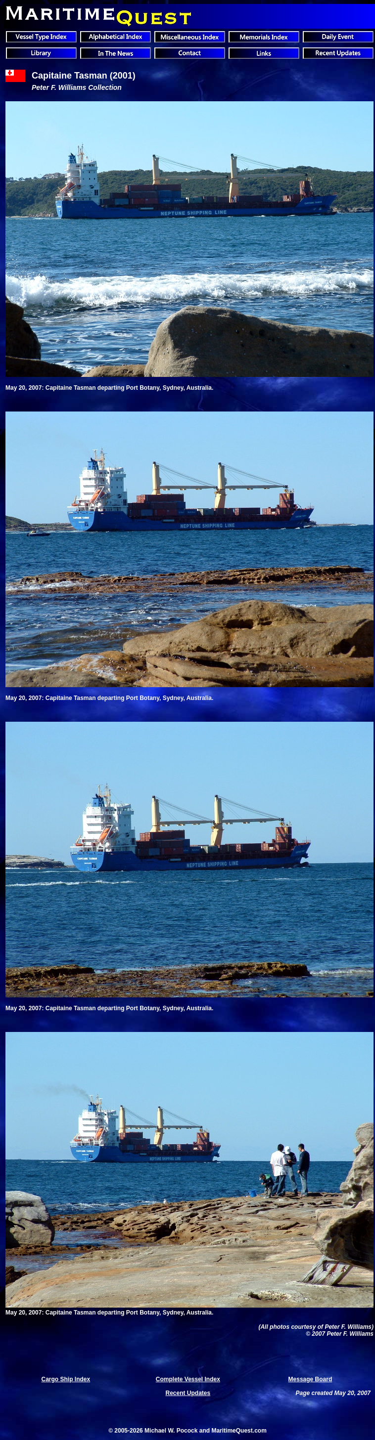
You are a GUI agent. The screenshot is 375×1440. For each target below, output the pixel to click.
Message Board (310, 1379)
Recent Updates (187, 1393)
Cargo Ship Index (66, 1379)
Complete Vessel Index (188, 1379)
